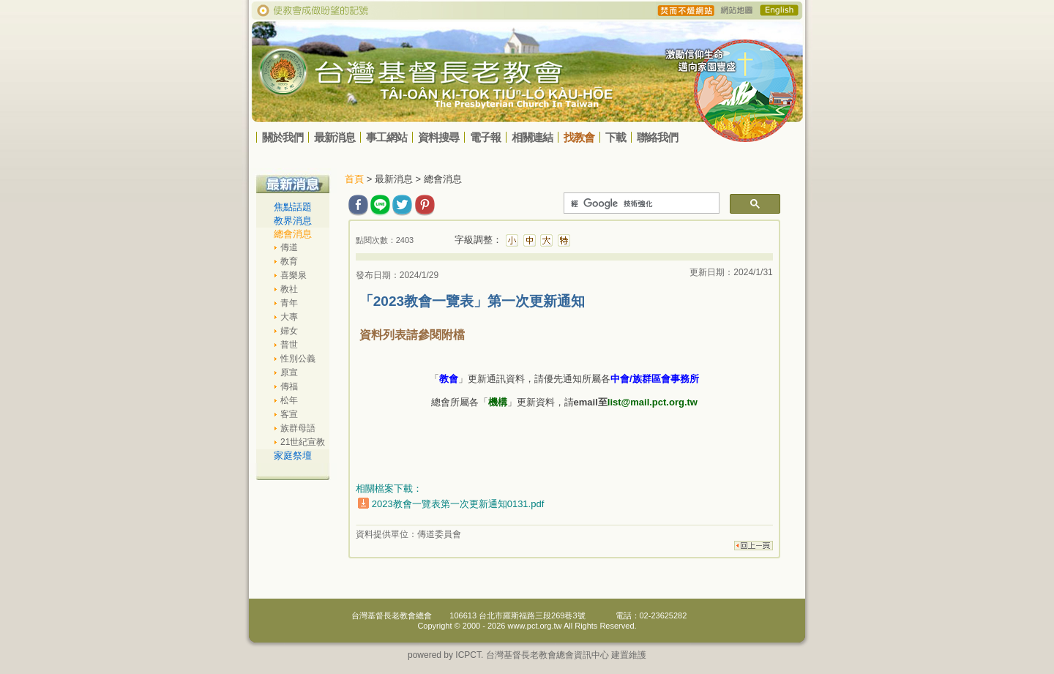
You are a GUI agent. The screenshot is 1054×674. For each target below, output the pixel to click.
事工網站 (386, 137)
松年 (289, 400)
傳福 (289, 386)
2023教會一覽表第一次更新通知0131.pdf (458, 503)
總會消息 (293, 233)
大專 (289, 317)
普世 (289, 345)
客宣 (289, 414)
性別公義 (297, 358)
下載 (615, 137)
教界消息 (293, 220)
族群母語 (297, 428)
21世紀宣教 (302, 442)
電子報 (485, 137)
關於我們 (282, 137)
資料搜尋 (438, 137)
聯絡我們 (657, 137)
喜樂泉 (293, 275)
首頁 (354, 178)
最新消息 (334, 137)
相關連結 (532, 137)
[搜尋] (640, 203)
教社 (289, 289)
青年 (289, 303)
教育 (289, 261)
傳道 (289, 247)
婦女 (289, 331)
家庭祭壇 (293, 455)
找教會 (579, 137)
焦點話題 (293, 206)
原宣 (289, 372)
